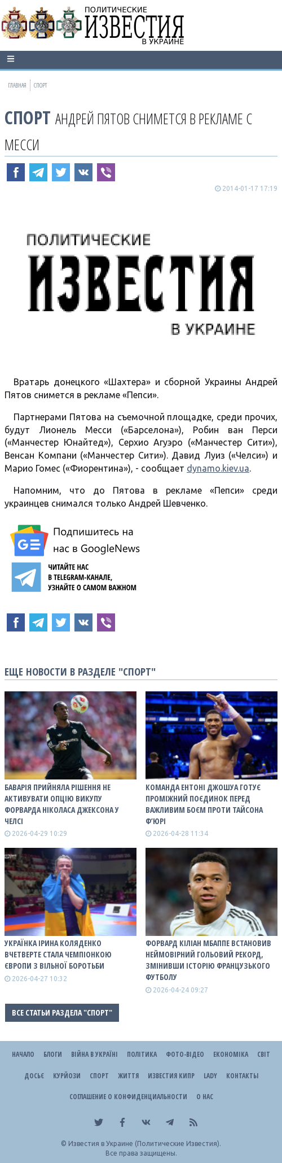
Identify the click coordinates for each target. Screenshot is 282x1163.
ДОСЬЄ (34, 1076)
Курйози (67, 1076)
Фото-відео (185, 1054)
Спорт (28, 117)
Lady (210, 1076)
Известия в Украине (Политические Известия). (144, 1143)
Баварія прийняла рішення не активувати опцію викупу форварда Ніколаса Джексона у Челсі (62, 804)
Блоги (52, 1054)
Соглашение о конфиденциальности (128, 1096)
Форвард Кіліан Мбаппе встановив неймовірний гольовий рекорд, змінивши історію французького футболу (208, 960)
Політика (142, 1054)
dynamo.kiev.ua (218, 468)
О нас (204, 1096)
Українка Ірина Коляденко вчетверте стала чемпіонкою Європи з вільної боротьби (58, 954)
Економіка (230, 1054)
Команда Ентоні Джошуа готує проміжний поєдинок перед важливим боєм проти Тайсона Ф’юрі (204, 804)
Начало (23, 1054)
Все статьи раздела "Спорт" (62, 1012)
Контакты (242, 1076)
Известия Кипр (171, 1076)
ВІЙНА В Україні (94, 1054)
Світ (263, 1054)
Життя (128, 1076)
